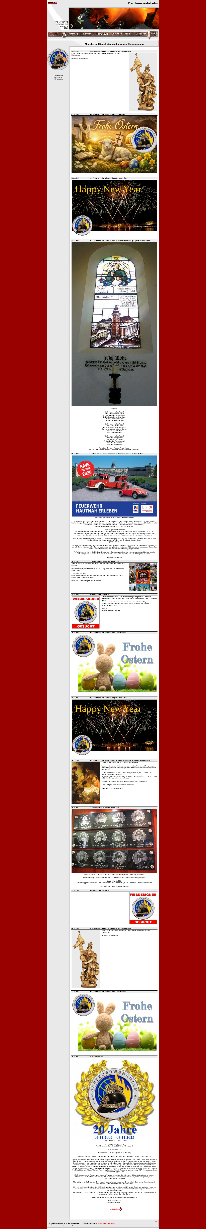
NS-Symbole (58, 79)
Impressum (58, 77)
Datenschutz (58, 76)
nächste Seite (116, 1209)
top (156, 1221)
